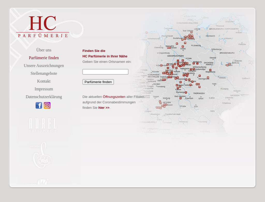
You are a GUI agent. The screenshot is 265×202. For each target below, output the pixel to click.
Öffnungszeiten (114, 97)
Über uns (43, 50)
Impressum (44, 89)
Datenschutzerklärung (44, 97)
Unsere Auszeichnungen (44, 65)
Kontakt (44, 81)
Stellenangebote (44, 73)
